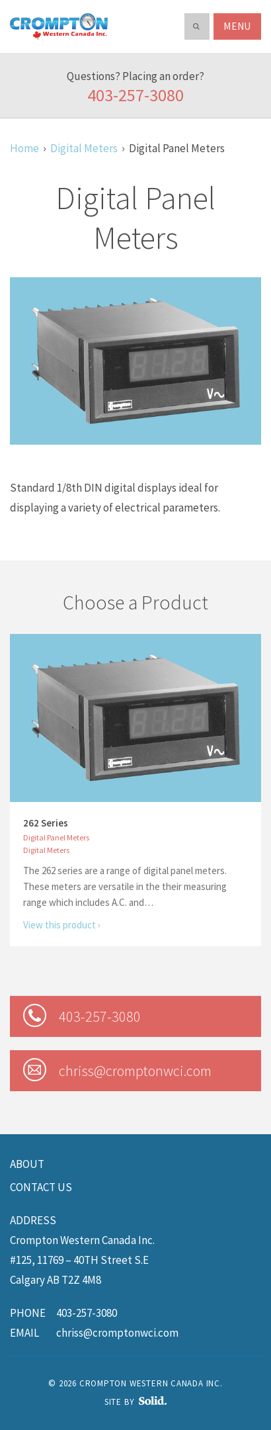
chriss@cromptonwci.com (117, 1332)
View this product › (61, 924)
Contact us (41, 1187)
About (27, 1164)
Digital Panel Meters (56, 837)
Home (24, 148)
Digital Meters (84, 148)
